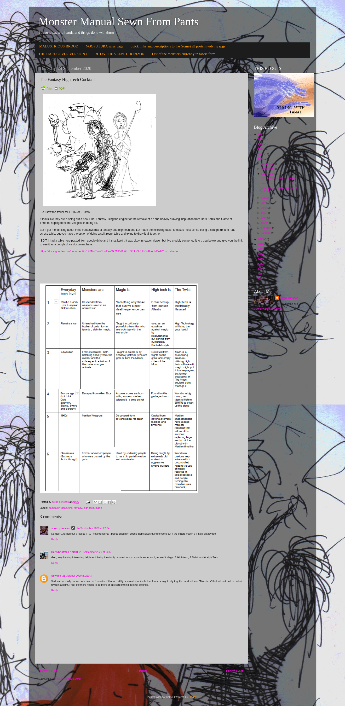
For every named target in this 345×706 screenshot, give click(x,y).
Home (142, 671)
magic (98, 507)
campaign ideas (58, 507)
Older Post (234, 671)
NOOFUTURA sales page (104, 46)
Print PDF (52, 88)
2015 (261, 259)
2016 (261, 254)
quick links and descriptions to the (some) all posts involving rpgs (178, 46)
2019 (261, 239)
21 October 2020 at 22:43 (77, 575)
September (268, 173)
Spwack (56, 575)
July (263, 202)
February (266, 227)
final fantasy (75, 507)
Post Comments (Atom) (68, 678)
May (264, 212)
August (265, 197)
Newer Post (49, 671)
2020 (261, 159)
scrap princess (60, 528)
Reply (54, 539)
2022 (261, 149)
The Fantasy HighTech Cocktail (278, 178)
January (266, 232)
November (267, 168)
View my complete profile (268, 308)
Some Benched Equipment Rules (279, 183)
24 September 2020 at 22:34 (93, 528)
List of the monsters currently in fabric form (183, 54)
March (265, 222)
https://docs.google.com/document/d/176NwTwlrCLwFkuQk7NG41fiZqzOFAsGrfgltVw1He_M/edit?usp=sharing (109, 251)
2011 (261, 279)
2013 (261, 269)
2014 (261, 264)
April (264, 217)
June (264, 207)
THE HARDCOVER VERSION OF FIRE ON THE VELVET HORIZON (91, 54)
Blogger (193, 696)
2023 (261, 144)
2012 (261, 274)
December (267, 163)
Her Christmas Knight (64, 551)
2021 (261, 154)
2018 (261, 244)
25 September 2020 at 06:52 (95, 551)
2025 (261, 134)
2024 (261, 139)
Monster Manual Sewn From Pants (118, 21)
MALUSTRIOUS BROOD (58, 46)
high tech (88, 507)
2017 (261, 249)
